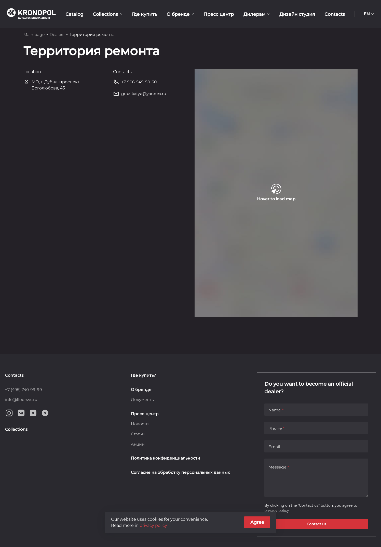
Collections (114, 14)
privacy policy (276, 510)
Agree (257, 522)
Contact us (316, 524)
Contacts (335, 14)
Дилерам (258, 14)
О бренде (184, 14)
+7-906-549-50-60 (135, 83)
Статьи (138, 434)
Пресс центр (223, 14)
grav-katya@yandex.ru (140, 95)
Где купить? (143, 375)
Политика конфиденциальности (166, 458)
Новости (140, 424)
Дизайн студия (299, 14)
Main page (34, 34)
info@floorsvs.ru (21, 399)
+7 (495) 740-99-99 (24, 389)
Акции (138, 444)
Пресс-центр (145, 413)
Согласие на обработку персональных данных (181, 473)
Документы (143, 399)
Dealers (57, 34)
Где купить (152, 14)
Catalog (84, 14)
